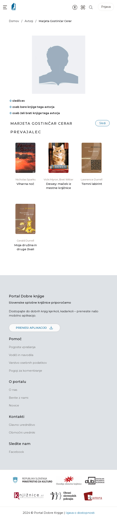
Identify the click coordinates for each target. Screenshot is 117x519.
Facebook (16, 452)
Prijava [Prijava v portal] (106, 7)
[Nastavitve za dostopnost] (75, 7)
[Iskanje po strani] (91, 7)
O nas (13, 390)
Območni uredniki (22, 432)
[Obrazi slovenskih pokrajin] (63, 496)
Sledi (102, 123)
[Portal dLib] (94, 480)
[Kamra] (93, 496)
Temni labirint (91, 184)
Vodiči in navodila (21, 355)
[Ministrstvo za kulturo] (32, 480)
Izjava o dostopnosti (80, 513)
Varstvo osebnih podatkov (28, 362)
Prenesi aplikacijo (34, 328)
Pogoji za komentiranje (25, 370)
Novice (14, 405)
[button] (5, 7)
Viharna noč (25, 184)
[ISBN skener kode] (83, 7)
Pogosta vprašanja (22, 347)
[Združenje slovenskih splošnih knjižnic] (29, 496)
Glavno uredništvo (22, 425)
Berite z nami (18, 397)
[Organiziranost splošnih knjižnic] (69, 480)
